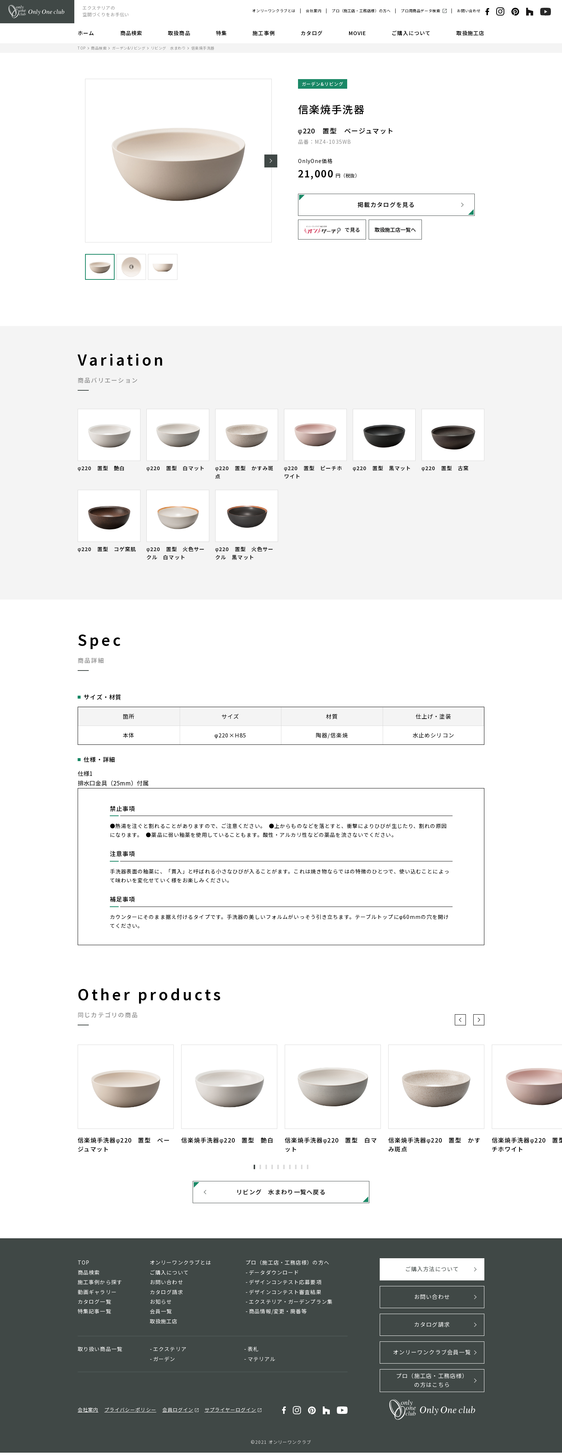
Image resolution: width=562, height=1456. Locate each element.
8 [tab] (296, 1167)
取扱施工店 (470, 33)
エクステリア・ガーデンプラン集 (291, 1305)
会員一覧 (161, 1314)
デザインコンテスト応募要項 (285, 1285)
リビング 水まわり (168, 48)
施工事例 (264, 33)
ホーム (86, 33)
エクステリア (170, 1352)
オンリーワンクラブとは (273, 10)
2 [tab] (260, 1167)
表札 (253, 1352)
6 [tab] (284, 1167)
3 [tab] (266, 1167)
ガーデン (164, 1362)
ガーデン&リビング (129, 48)
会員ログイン (177, 1412)
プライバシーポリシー (130, 1412)
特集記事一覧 (94, 1314)
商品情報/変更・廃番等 (278, 1314)
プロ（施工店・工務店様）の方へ (361, 10)
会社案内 (313, 10)
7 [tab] (290, 1167)
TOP (82, 48)
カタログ (312, 33)
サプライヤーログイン (230, 1412)
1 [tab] (254, 1167)
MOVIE (357, 33)
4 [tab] (272, 1167)
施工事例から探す (100, 1285)
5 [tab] (278, 1167)
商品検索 (131, 33)
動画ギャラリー (97, 1295)
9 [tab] (301, 1167)
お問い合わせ (469, 10)
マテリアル (262, 1362)
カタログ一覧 (94, 1305)
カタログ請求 (166, 1295)
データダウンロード (274, 1275)
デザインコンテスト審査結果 (285, 1295)
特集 (221, 33)
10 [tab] (307, 1167)
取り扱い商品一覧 (100, 1352)
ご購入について (411, 33)
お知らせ (161, 1305)
